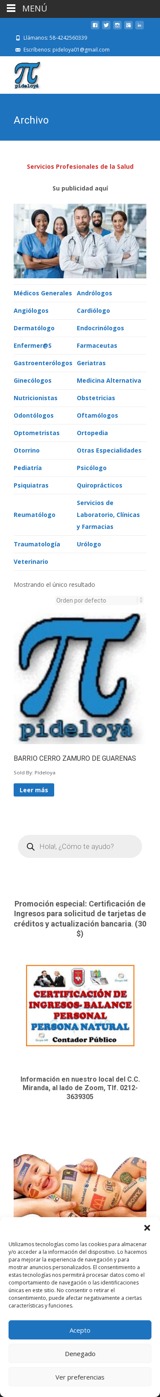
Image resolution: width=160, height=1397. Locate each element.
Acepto (80, 1330)
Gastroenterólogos (43, 362)
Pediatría (28, 467)
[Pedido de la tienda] (97, 599)
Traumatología (37, 543)
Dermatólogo (34, 327)
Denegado (80, 1353)
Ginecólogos (33, 379)
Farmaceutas (97, 345)
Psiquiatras (31, 484)
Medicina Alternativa (109, 379)
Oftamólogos (97, 414)
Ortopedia (92, 432)
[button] (147, 1228)
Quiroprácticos (99, 484)
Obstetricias (96, 397)
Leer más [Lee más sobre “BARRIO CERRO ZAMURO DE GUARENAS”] (34, 789)
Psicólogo (92, 467)
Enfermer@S (33, 345)
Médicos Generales (43, 292)
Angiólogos (31, 310)
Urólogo (89, 543)
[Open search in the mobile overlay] (80, 845)
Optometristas (37, 432)
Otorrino (27, 449)
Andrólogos (94, 292)
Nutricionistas (36, 397)
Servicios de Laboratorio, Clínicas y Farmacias (108, 514)
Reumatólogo (34, 514)
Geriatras (91, 362)
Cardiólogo (93, 310)
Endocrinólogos (100, 327)
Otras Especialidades (109, 449)
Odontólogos (34, 414)
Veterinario (31, 561)
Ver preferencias (80, 1377)
